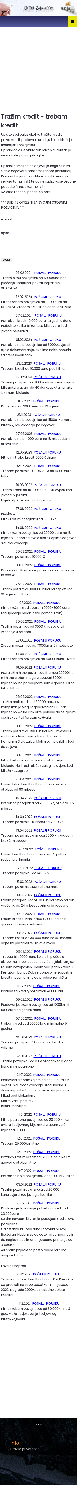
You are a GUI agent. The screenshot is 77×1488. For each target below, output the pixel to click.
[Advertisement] (38, 68)
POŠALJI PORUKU (47, 275)
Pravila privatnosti (24, 1452)
